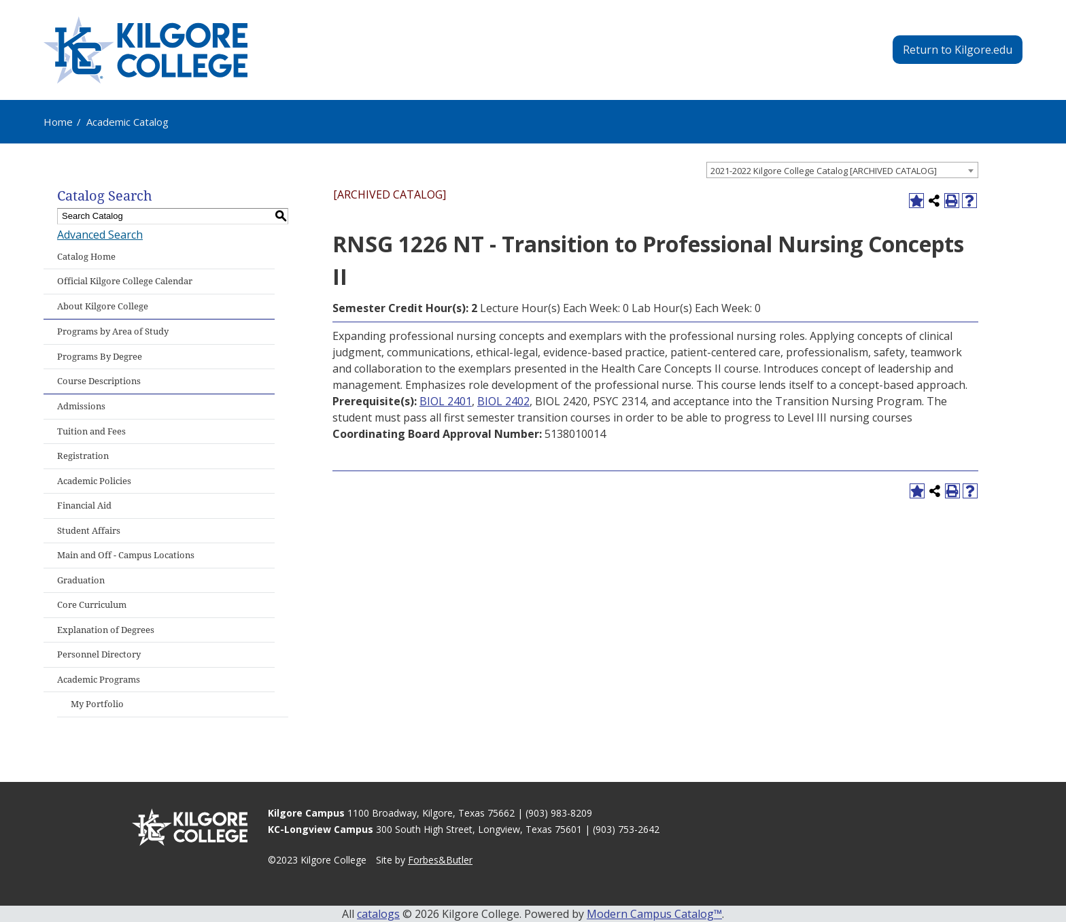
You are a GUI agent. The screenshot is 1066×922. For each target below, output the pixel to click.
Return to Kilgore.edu (957, 49)
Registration (83, 456)
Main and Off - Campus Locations (125, 555)
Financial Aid (84, 505)
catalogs (378, 913)
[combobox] (842, 170)
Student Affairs (88, 531)
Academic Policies (94, 481)
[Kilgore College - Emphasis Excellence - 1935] (145, 50)
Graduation (81, 580)
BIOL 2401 (445, 401)
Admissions (81, 406)
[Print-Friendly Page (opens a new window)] (951, 200)
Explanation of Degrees (105, 630)
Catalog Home (86, 257)
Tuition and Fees (91, 431)
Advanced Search (100, 234)
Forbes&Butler (440, 859)
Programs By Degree (99, 357)
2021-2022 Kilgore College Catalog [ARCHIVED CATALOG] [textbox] (823, 171)
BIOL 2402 (503, 401)
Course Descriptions (99, 381)
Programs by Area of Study (113, 331)
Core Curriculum (91, 605)
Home (58, 122)
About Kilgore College (102, 306)
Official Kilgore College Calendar (124, 281)
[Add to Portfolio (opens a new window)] (916, 200)
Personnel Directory (99, 654)
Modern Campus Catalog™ (654, 913)
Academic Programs (98, 680)
